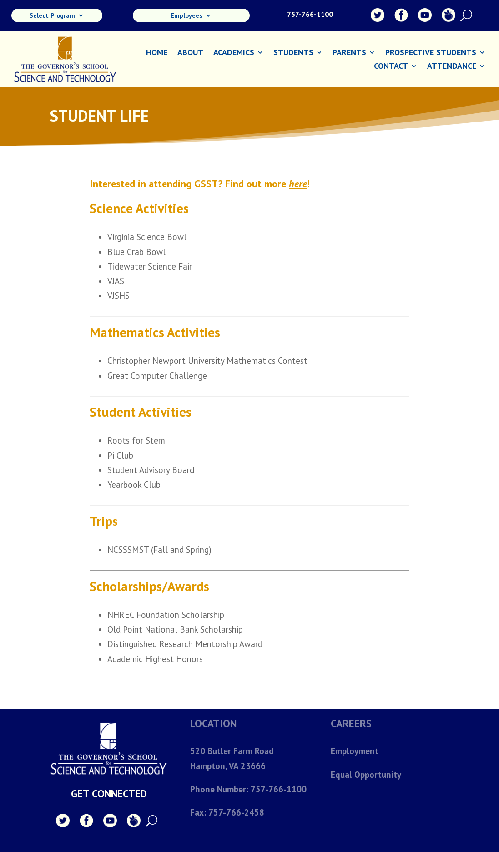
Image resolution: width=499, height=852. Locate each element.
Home (156, 53)
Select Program (52, 16)
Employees (186, 16)
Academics (233, 53)
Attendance (451, 67)
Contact (391, 67)
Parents (349, 53)
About (190, 53)
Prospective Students (430, 53)
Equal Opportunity (366, 774)
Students (293, 53)
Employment (354, 750)
